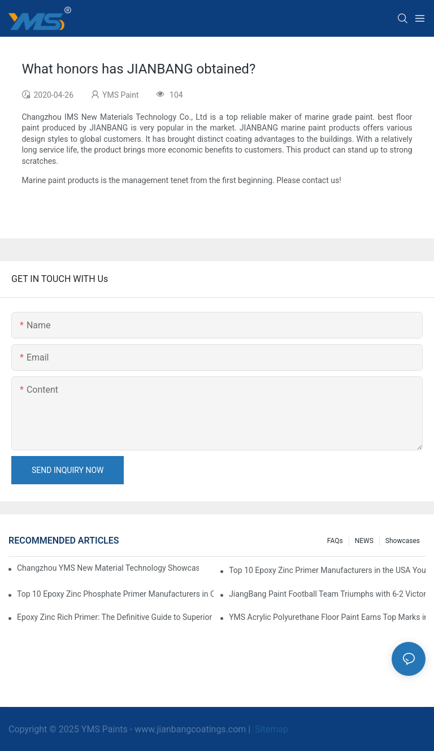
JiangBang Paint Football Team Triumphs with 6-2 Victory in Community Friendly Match (327, 593)
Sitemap (270, 729)
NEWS (364, 541)
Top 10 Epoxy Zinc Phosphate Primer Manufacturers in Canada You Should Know (115, 593)
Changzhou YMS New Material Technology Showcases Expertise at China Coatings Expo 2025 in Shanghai (108, 567)
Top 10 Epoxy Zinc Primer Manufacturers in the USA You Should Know (327, 570)
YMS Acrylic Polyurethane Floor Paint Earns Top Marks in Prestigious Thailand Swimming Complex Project (327, 617)
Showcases (402, 541)
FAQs (335, 541)
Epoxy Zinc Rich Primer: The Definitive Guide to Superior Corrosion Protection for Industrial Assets (115, 617)
